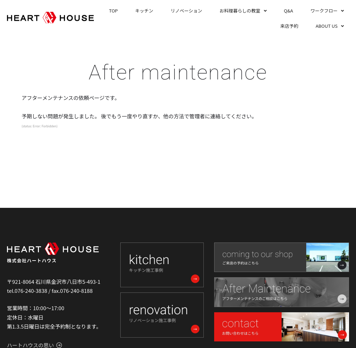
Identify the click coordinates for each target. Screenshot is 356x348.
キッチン (144, 10)
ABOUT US (327, 26)
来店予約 (289, 26)
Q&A (288, 10)
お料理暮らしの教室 (240, 10)
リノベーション (186, 10)
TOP (113, 10)
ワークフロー (324, 10)
